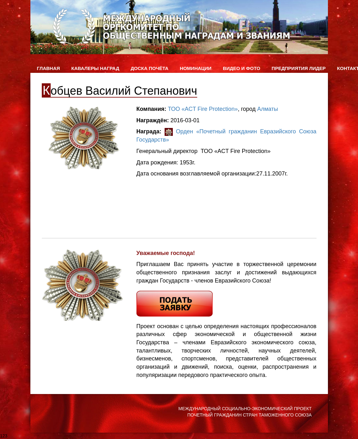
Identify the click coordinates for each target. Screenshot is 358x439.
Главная (48, 68)
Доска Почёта (149, 68)
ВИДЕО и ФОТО (241, 68)
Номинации (195, 68)
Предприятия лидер (299, 68)
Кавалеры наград (95, 68)
